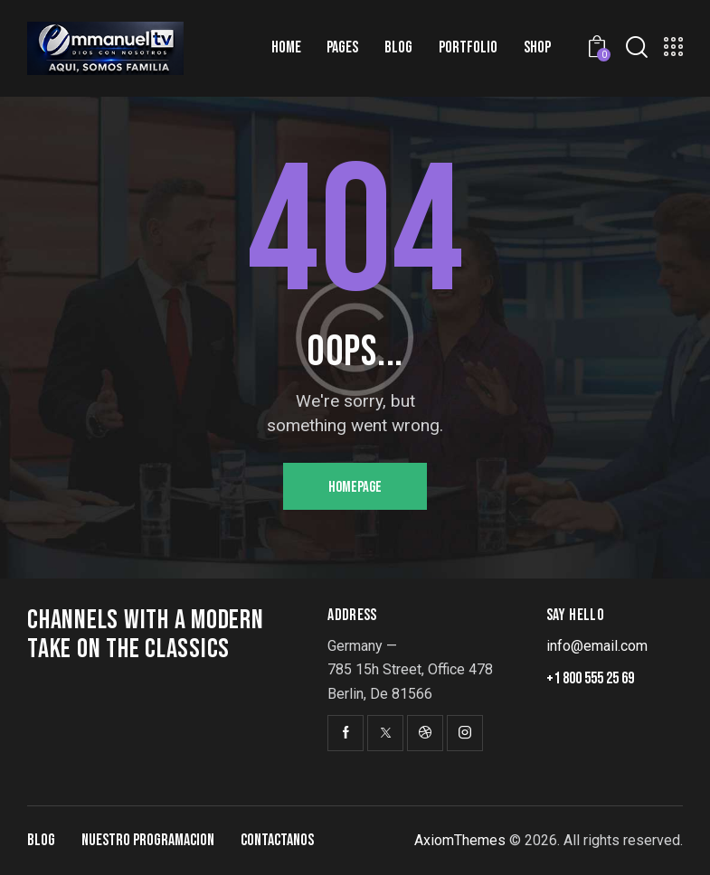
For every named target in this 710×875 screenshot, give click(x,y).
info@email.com (597, 645)
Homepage (355, 487)
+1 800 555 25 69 (590, 678)
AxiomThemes (460, 840)
